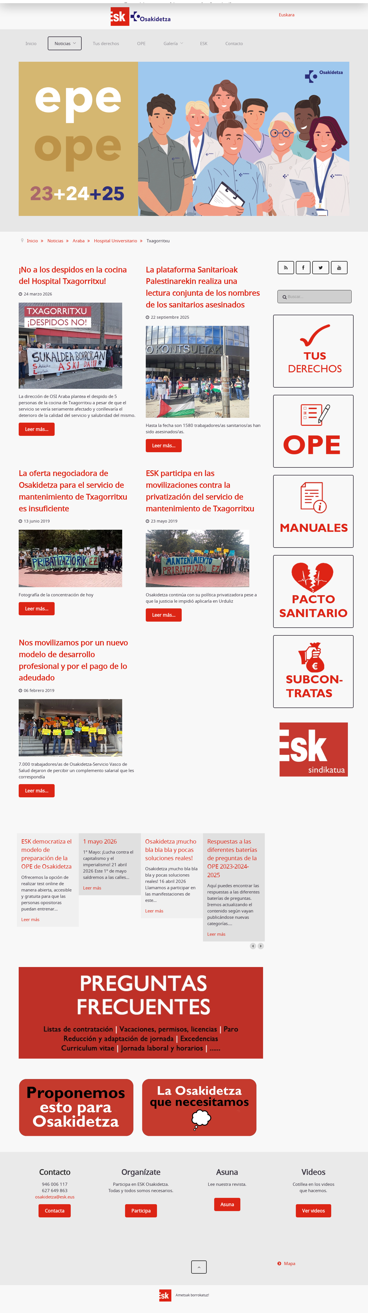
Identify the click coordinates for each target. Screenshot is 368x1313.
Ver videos (313, 1211)
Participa (141, 1211)
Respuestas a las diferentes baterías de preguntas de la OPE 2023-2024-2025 (232, 858)
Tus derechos (106, 43)
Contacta (54, 1211)
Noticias (62, 43)
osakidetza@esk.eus (54, 1197)
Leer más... (36, 429)
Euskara (286, 15)
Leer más (30, 919)
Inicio (31, 43)
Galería (171, 43)
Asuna (227, 1204)
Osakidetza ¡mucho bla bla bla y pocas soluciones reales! (170, 850)
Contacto (234, 43)
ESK (203, 43)
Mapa (289, 1263)
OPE (141, 43)
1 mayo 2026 (100, 841)
